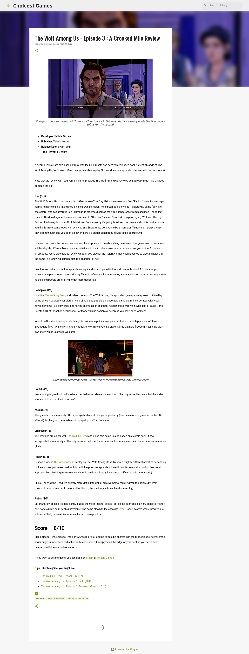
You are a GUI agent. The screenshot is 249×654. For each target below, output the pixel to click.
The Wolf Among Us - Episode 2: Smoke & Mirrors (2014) (73, 586)
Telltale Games (105, 557)
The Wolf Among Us (78, 598)
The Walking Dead (55, 295)
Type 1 (123, 509)
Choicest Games (32, 6)
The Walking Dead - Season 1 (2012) (62, 576)
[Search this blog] (225, 6)
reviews (40, 598)
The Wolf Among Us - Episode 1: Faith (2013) (66, 581)
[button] (37, 50)
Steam (89, 557)
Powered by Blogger (125, 649)
